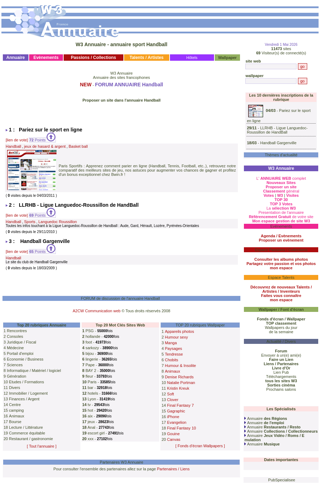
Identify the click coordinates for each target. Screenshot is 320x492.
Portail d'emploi (20, 353)
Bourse (15, 422)
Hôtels (191, 57)
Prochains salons (281, 389)
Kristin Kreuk (178, 388)
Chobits (171, 360)
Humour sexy (176, 337)
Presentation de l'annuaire (281, 212)
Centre (15, 404)
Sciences (15, 365)
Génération (16, 376)
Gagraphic (176, 411)
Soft (170, 394)
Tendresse (174, 354)
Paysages (173, 348)
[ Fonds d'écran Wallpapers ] (200, 446)
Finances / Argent (24, 399)
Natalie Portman (181, 382)
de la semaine (281, 332)
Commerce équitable (27, 433)
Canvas (173, 439)
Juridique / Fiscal (21, 342)
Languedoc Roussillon (57, 222)
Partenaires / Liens (173, 469)
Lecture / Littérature (26, 427)
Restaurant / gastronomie (31, 439)
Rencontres (17, 331)
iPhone (173, 417)
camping (16, 410)
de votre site (281, 217)
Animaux (16, 416)
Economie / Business (25, 359)
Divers (14, 387)
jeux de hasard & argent (45, 146)
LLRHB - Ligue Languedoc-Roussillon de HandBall (277, 130)
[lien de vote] (17, 140)
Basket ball (78, 146)
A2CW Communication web (97, 311)
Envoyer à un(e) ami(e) (281, 355)
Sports (30, 222)
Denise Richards (179, 377)
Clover (172, 400)
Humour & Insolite (180, 365)
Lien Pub (281, 372)
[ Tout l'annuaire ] (42, 446)
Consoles (15, 336)
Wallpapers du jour (281, 327)
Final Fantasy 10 (181, 428)
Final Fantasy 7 (180, 405)
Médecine (15, 348)
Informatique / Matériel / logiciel (34, 370)
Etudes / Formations (26, 382)
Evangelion (176, 422)
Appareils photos (179, 331)
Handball (13, 146)
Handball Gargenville (278, 143)
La (281, 208)
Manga (171, 343)
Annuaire (265, 418)
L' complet (281, 178)
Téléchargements (281, 376)
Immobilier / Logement (28, 393)
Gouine (173, 434)
